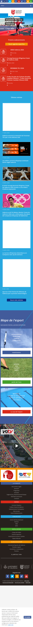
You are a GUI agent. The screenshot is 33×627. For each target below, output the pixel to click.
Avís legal (26, 580)
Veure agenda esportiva (16, 44)
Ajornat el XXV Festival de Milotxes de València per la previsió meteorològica (14, 292)
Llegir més (10, 625)
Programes (16, 490)
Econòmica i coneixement (16, 549)
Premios (16, 551)
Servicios (16, 488)
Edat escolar (16, 511)
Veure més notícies (16, 300)
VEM (16, 524)
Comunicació (16, 516)
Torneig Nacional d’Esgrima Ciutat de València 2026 (18, 59)
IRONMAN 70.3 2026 (17, 68)
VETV (16, 526)
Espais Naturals (16, 538)
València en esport (16, 542)
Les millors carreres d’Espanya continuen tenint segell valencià (15, 161)
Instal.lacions (16, 352)
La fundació (16, 483)
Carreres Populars (16, 505)
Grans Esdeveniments (16, 513)
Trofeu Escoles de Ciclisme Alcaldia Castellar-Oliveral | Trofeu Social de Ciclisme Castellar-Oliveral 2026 (19, 78)
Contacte (16, 498)
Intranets (16, 492)
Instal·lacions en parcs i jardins (16, 536)
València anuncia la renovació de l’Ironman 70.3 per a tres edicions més (16, 136)
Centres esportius (16, 534)
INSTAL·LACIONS (16, 529)
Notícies (16, 522)
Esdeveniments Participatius (16, 509)
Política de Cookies (19, 582)
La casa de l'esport (16, 412)
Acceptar (27, 617)
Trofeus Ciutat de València (16, 507)
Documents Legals (16, 486)
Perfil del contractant (16, 496)
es (7, 1)
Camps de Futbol (16, 532)
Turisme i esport (16, 547)
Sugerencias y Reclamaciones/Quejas (16, 494)
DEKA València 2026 (17, 50)
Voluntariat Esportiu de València (16, 545)
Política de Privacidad (8, 582)
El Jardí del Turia (16, 554)
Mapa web (28, 582)
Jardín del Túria (16, 382)
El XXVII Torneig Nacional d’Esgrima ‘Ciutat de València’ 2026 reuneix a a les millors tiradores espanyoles (15, 187)
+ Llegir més (9, 28)
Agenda (16, 502)
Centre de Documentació (16, 520)
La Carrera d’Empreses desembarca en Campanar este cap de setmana (14, 253)
